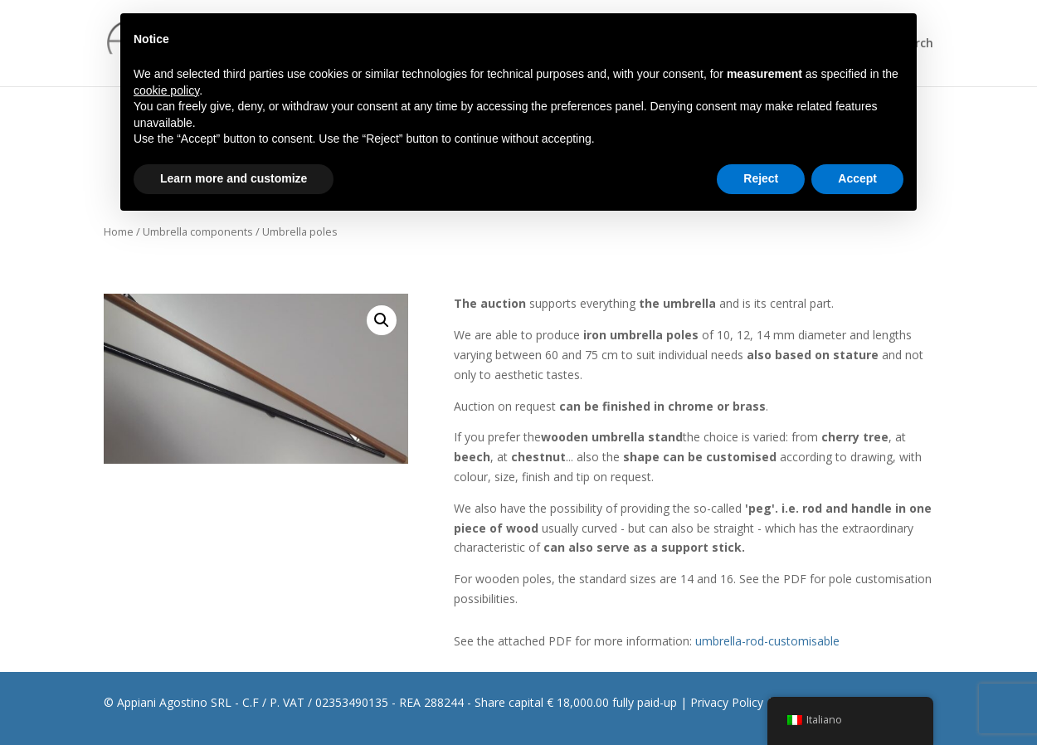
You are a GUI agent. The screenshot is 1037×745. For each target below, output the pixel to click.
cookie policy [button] (166, 90)
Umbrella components (198, 231)
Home (119, 231)
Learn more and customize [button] (233, 178)
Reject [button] (760, 178)
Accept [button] (857, 178)
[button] (382, 320)
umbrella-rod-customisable (767, 641)
